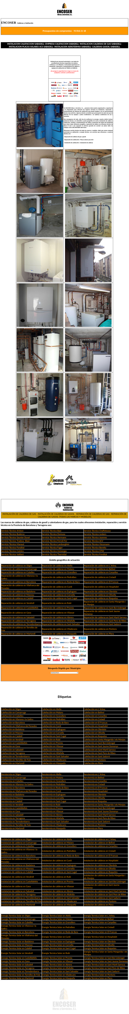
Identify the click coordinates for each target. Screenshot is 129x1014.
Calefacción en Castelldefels (14, 743)
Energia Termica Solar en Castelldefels (19, 957)
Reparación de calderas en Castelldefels (19, 607)
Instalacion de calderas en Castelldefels (19, 881)
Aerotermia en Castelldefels (14, 808)
